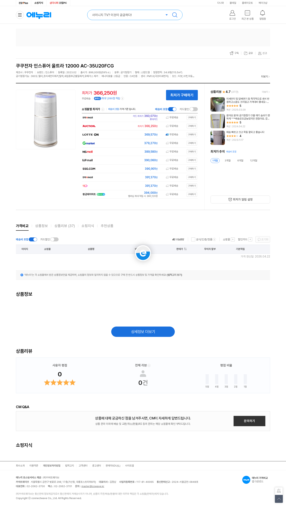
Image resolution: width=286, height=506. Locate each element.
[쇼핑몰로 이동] (139, 117)
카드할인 (184, 109)
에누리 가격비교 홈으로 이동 (38, 15)
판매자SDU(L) (113, 465)
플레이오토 (247, 2)
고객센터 (83, 465)
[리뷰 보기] (240, 104)
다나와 (220, 2)
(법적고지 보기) (174, 274)
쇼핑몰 (226, 239)
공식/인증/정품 (204, 239)
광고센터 (96, 465)
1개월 (215, 160)
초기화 (264, 239)
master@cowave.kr (92, 486)
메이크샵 (263, 2)
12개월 (253, 160)
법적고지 (69, 465)
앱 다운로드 (256, 480)
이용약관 (33, 465)
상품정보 (41, 226)
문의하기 (249, 421)
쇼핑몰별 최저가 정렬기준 (103, 109)
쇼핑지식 (38, 2)
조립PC (58, 2)
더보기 (264, 76)
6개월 (240, 160)
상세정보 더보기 (143, 331)
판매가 (179, 249)
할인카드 (242, 239)
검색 (174, 14)
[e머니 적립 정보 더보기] (122, 98)
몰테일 (233, 2)
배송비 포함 (161, 109)
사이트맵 (129, 465)
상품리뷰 (64, 226)
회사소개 (20, 465)
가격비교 (22, 226)
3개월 (228, 160)
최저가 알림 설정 (243, 199)
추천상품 (107, 226)
